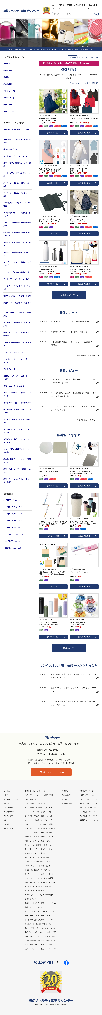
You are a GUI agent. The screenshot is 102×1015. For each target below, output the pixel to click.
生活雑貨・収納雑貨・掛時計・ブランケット (17, 234)
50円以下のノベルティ (12, 500)
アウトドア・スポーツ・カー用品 (16, 279)
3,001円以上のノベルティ (13, 548)
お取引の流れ (8, 808)
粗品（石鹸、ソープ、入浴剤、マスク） (17, 470)
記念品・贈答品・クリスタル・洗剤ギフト (17, 460)
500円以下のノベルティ (12, 528)
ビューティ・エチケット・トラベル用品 (17, 324)
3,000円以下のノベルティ (13, 541)
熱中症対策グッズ (10, 149)
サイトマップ (8, 828)
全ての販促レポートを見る (84, 355)
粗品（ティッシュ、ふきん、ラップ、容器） (16, 480)
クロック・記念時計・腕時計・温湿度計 (17, 224)
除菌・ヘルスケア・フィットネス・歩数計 (17, 334)
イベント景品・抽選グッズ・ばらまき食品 (17, 450)
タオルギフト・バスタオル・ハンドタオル (17, 431)
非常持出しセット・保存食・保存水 (17, 296)
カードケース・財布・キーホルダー (17, 403)
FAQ (4, 820)
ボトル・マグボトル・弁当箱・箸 (16, 272)
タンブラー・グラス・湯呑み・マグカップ (17, 263)
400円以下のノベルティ (12, 521)
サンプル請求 (8, 816)
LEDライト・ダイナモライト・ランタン (16, 287)
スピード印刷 (8, 98)
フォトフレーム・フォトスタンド (16, 156)
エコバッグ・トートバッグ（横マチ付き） (17, 360)
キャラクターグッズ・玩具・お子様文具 (17, 314)
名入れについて (9, 812)
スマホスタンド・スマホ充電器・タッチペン (17, 214)
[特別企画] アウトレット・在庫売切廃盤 (17, 141)
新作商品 (6, 64)
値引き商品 (7, 70)
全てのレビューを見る (86, 420)
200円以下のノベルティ (12, 514)
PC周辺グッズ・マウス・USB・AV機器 (16, 204)
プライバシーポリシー (11, 799)
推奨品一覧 (68, 648)
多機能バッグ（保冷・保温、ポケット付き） (17, 377)
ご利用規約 (7, 824)
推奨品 (6, 77)
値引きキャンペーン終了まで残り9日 (83, 83)
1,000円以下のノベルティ (13, 534)
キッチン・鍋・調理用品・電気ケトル (17, 254)
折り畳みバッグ (9, 369)
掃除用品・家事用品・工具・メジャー (17, 244)
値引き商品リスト (68, 795)
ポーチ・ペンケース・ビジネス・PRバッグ (17, 394)
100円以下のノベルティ (12, 507)
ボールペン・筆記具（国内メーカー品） (17, 184)
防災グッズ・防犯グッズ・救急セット (17, 304)
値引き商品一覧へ (69, 295)
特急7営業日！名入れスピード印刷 (84, 57)
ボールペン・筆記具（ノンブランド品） (17, 194)
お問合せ (6, 795)
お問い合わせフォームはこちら (51, 772)
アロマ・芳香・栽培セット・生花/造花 (17, 344)
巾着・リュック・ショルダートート (17, 386)
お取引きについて (9, 803)
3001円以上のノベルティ (89, 820)
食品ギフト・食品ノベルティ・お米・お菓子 (16, 440)
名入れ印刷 (7, 84)
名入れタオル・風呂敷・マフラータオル (17, 421)
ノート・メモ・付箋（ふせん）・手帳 (17, 174)
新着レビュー (8, 111)
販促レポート (8, 105)
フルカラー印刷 (9, 91)
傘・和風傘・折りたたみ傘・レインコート (17, 411)
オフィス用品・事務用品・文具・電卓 (17, 164)
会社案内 (6, 791)
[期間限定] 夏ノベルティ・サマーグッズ (17, 131)
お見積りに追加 (53, 133)
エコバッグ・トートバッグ (13, 352)
